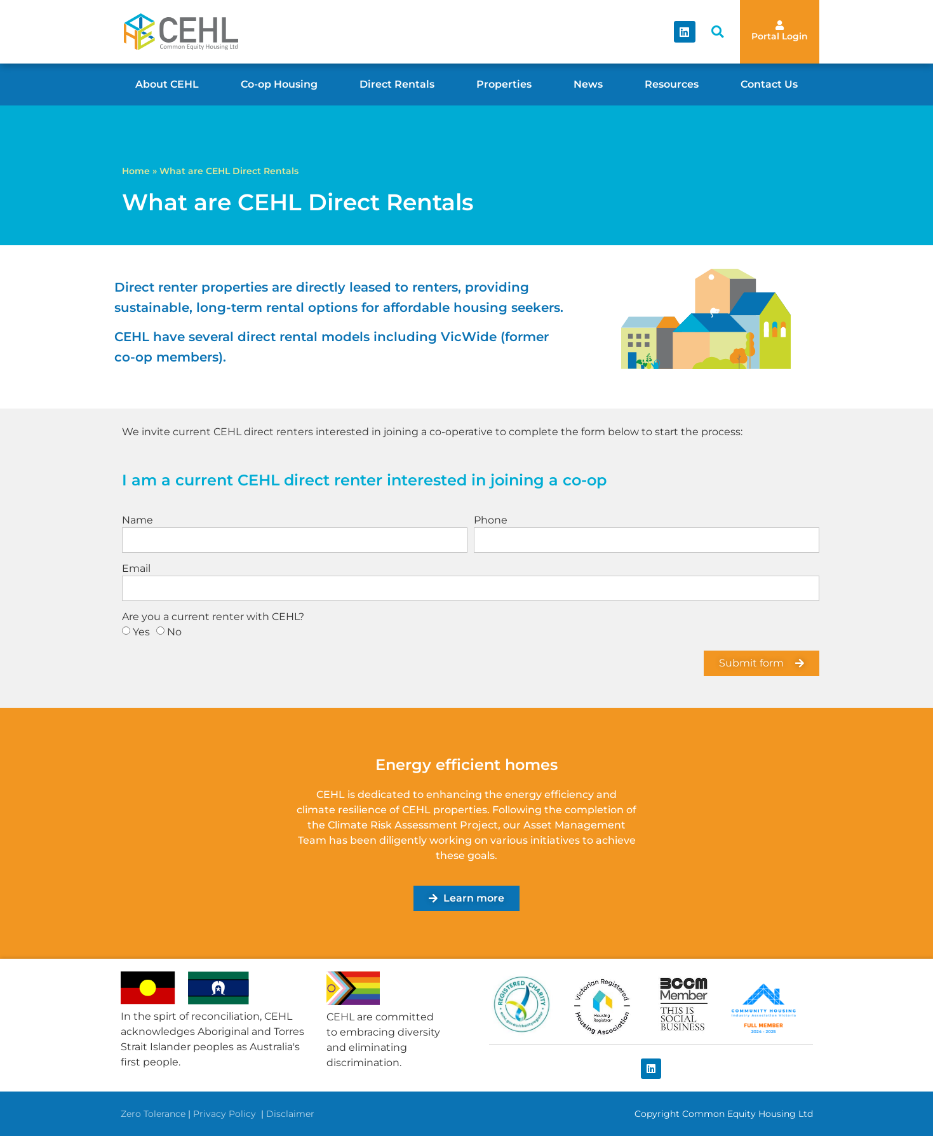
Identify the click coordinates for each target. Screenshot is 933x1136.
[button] (717, 32)
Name (137, 520)
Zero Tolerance (153, 1113)
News (588, 84)
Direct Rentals (396, 84)
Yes (141, 632)
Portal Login (779, 36)
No (174, 632)
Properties (504, 84)
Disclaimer (290, 1113)
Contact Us (769, 84)
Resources (672, 84)
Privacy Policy (225, 1113)
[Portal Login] (779, 25)
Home (136, 171)
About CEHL (167, 84)
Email (136, 569)
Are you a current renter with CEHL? (213, 617)
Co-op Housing (279, 84)
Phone (490, 520)
